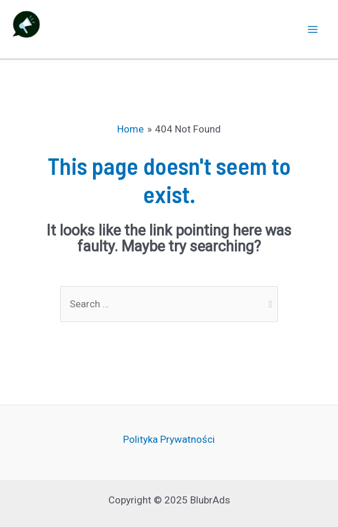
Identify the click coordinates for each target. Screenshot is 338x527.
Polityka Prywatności (169, 439)
